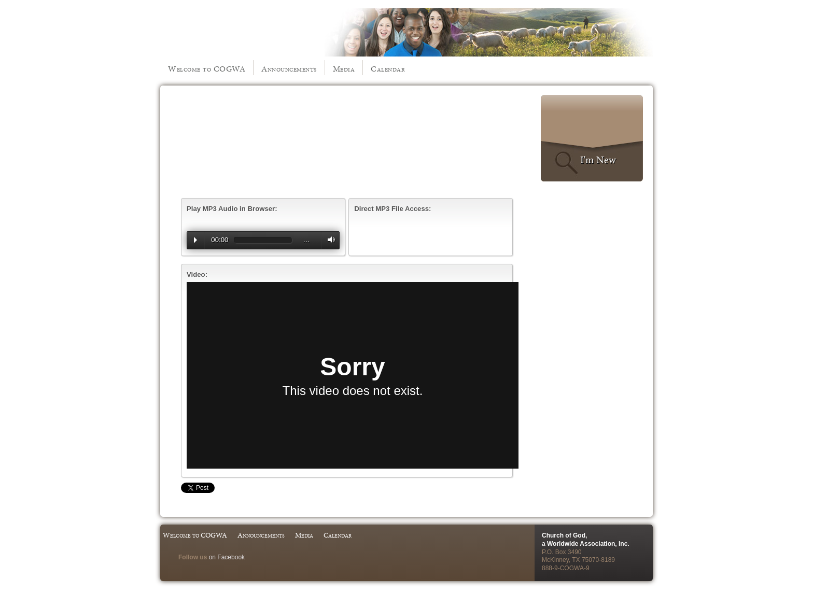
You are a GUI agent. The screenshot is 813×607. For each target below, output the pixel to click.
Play (195, 240)
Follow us (192, 557)
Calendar (388, 69)
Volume (329, 239)
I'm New (598, 159)
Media (344, 69)
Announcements (289, 69)
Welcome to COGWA (206, 69)
